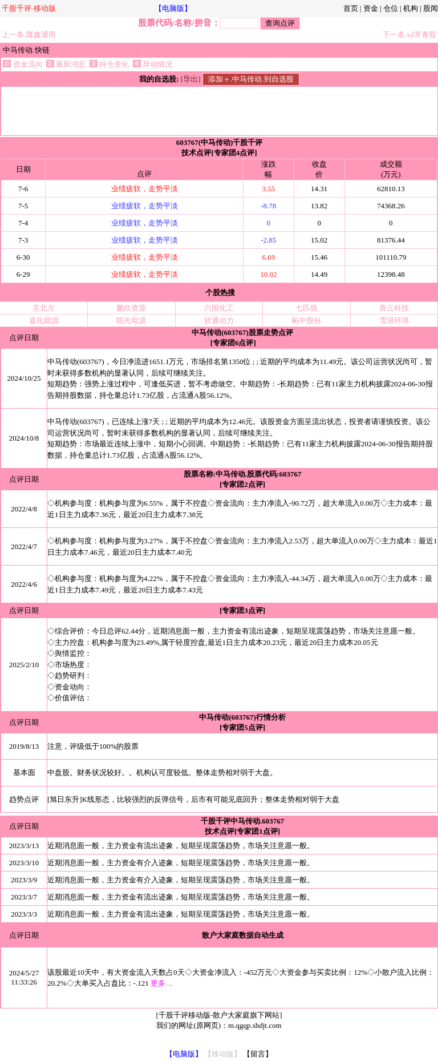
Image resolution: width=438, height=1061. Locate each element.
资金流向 (22, 64)
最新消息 (66, 64)
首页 (350, 8)
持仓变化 (109, 64)
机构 (410, 8)
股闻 (430, 8)
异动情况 (152, 64)
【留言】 (258, 1054)
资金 (370, 8)
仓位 (390, 8)
